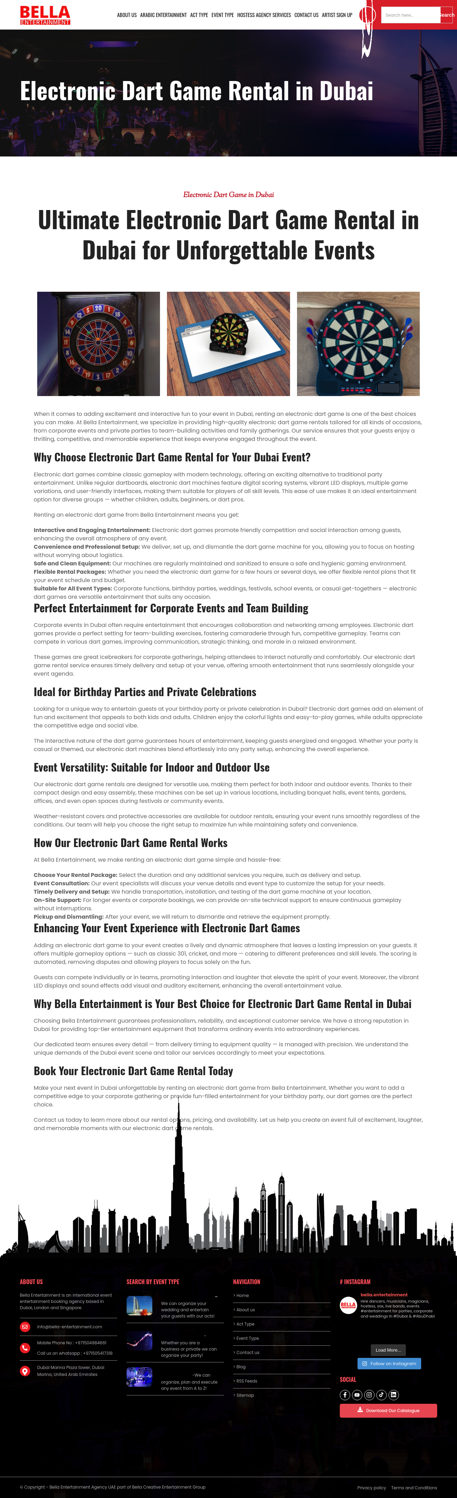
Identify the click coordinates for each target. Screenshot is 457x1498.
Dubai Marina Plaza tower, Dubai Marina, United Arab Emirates (70, 1370)
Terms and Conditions (414, 1488)
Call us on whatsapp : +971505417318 (75, 1353)
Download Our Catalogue (388, 1410)
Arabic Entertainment (163, 14)
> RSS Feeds (245, 1381)
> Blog (239, 1367)
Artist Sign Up (337, 14)
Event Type (222, 14)
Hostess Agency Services (264, 14)
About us (127, 14)
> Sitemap (243, 1395)
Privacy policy (372, 1488)
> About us (244, 1310)
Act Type (199, 14)
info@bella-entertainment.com (69, 1327)
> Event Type (246, 1338)
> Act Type (243, 1324)
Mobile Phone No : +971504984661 (71, 1343)
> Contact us (246, 1352)
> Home (241, 1295)
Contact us (307, 14)
